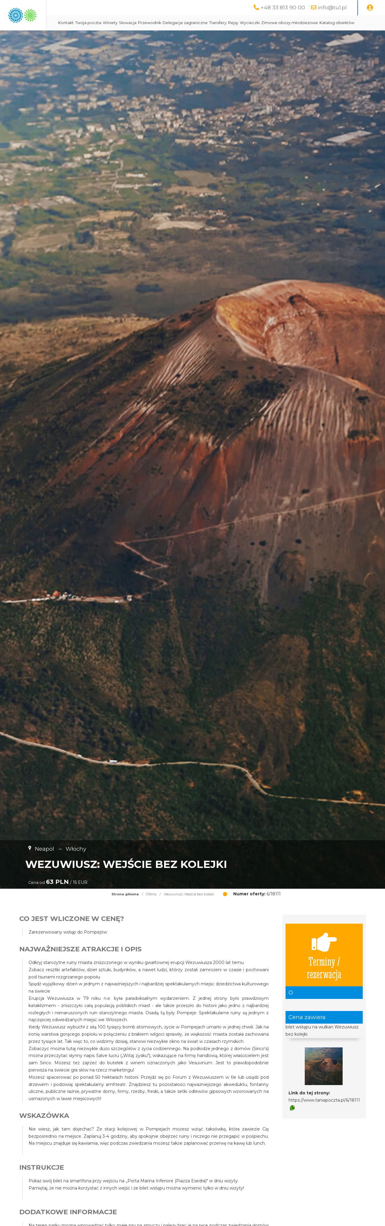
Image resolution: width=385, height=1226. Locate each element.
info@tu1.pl (332, 7)
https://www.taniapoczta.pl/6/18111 (324, 1115)
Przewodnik (211, 22)
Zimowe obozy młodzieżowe (149, 38)
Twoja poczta (150, 22)
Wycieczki (312, 22)
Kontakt (128, 22)
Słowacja (190, 22)
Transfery (280, 22)
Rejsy (295, 22)
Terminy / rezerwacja (324, 970)
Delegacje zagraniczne (247, 22)
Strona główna (125, 909)
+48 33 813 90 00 (283, 7)
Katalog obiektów (196, 38)
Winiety (172, 22)
